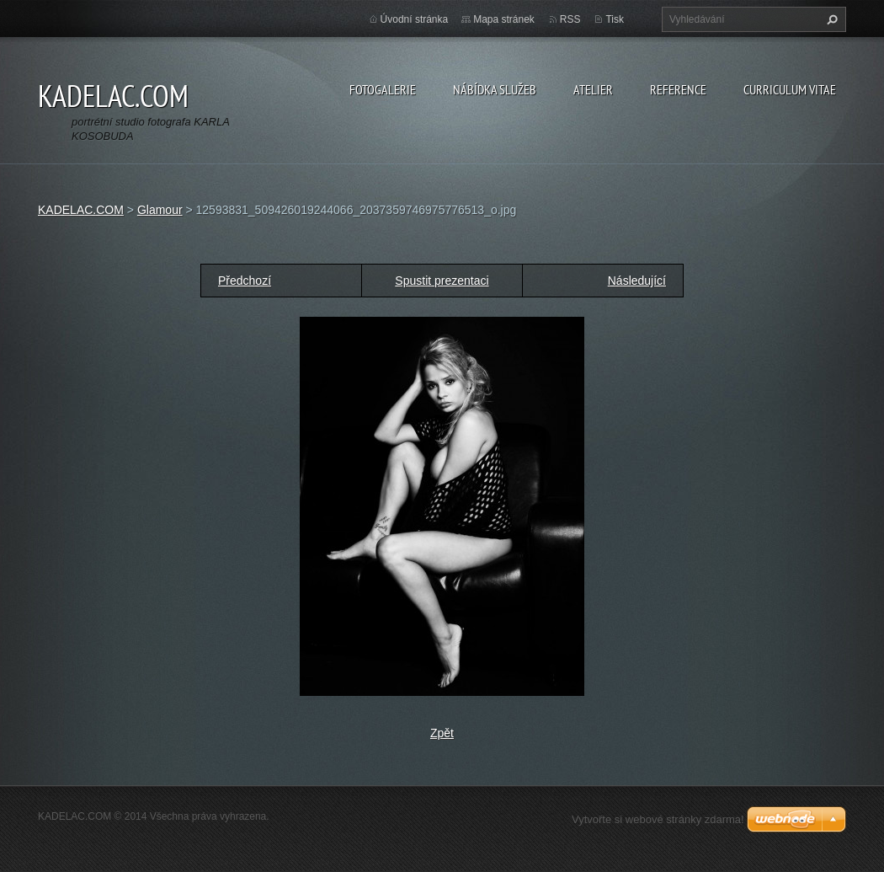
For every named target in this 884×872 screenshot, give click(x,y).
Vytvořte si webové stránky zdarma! (658, 819)
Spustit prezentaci (441, 280)
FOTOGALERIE (382, 89)
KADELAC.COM (81, 210)
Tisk (614, 19)
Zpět (442, 733)
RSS (570, 19)
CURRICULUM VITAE (789, 89)
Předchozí (244, 280)
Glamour (160, 210)
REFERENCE (678, 89)
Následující (637, 280)
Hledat (830, 19)
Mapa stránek (504, 19)
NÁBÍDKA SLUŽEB (494, 89)
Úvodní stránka (415, 19)
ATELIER (593, 89)
